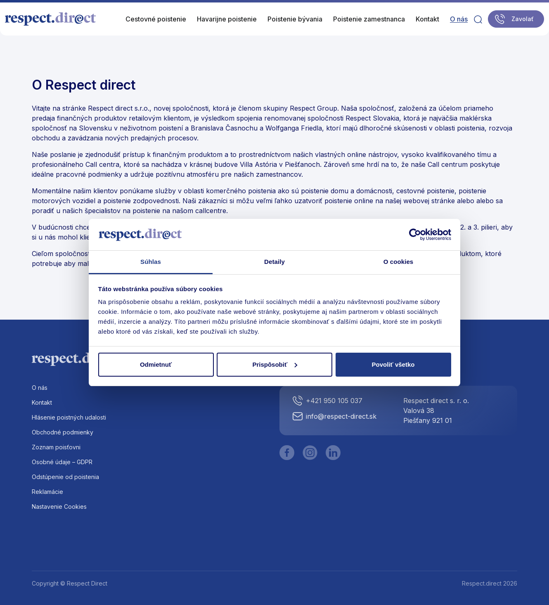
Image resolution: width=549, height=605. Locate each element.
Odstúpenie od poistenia (65, 476)
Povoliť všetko (393, 364)
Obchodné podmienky (62, 432)
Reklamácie (47, 491)
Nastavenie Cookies (59, 506)
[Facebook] (286, 452)
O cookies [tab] (398, 261)
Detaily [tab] (274, 261)
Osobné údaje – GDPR (62, 461)
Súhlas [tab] (150, 261)
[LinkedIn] (333, 452)
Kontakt (42, 402)
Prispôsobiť (274, 364)
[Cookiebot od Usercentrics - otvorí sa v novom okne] (415, 234)
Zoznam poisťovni (56, 447)
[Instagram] (310, 452)
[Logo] (51, 19)
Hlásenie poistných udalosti (69, 417)
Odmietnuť (156, 364)
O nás (39, 387)
